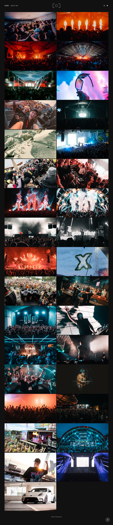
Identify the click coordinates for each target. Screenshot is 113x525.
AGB (52, 517)
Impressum (58, 517)
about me (14, 6)
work (7, 6)
